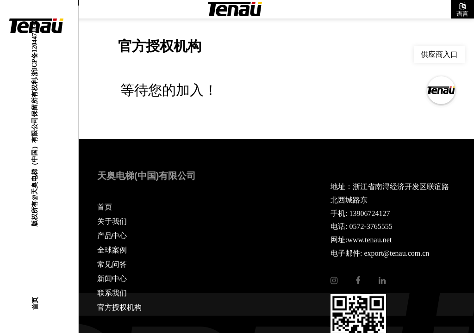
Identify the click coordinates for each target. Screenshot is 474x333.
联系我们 (112, 293)
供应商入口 (439, 54)
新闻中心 (112, 279)
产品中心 (112, 236)
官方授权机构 (119, 307)
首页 (34, 303)
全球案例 (112, 250)
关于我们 (112, 221)
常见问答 (112, 264)
